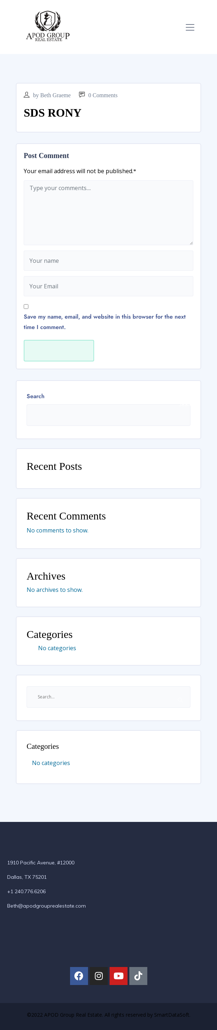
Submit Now (58, 351)
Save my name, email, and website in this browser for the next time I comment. (105, 321)
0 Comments (98, 95)
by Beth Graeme (47, 95)
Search (36, 396)
